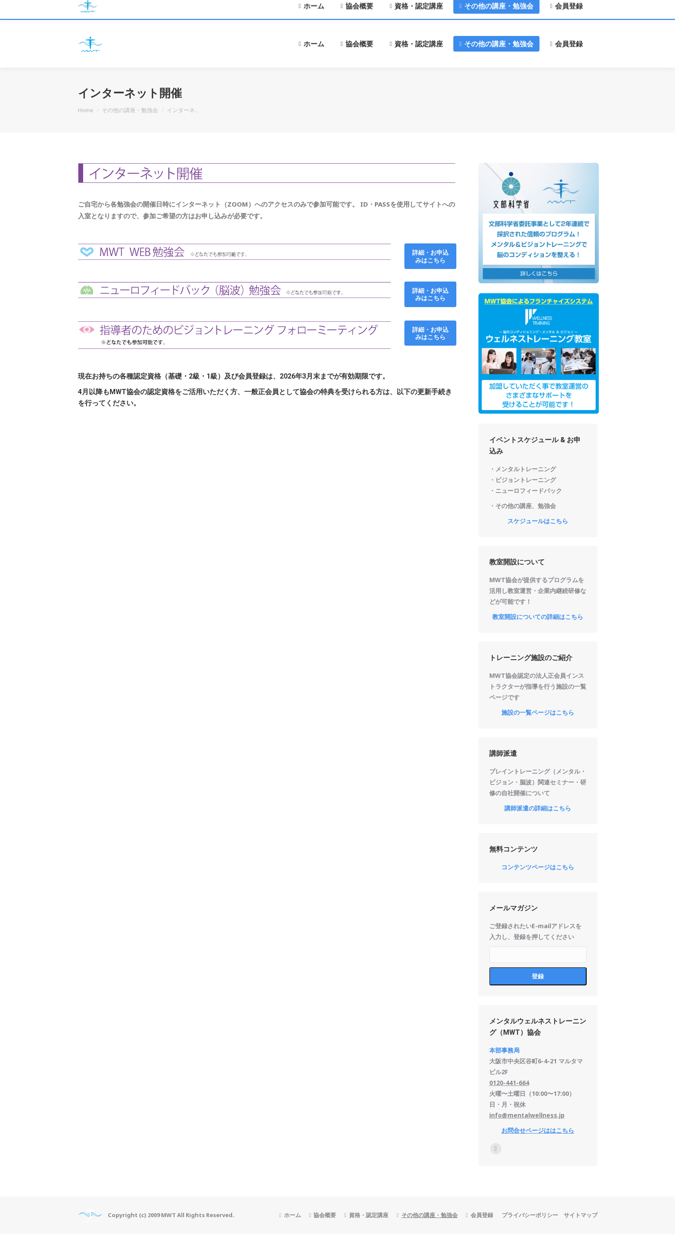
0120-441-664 (509, 1083)
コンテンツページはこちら (537, 867)
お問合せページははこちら (537, 1130)
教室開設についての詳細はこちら (537, 616)
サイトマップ (580, 1215)
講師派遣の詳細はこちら (537, 808)
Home (85, 110)
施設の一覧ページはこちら (537, 712)
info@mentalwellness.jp (527, 1115)
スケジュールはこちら (537, 521)
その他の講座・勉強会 (130, 110)
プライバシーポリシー (530, 1215)
